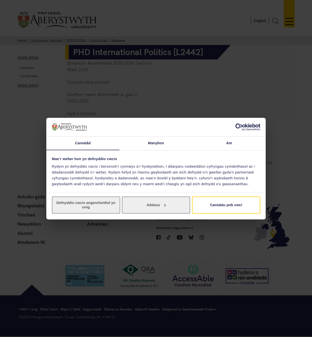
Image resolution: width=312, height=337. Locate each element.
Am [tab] (229, 143)
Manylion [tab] (156, 143)
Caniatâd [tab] (83, 143)
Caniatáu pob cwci (226, 205)
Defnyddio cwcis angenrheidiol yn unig (86, 205)
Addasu (156, 205)
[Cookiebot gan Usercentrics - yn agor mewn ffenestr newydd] (239, 127)
